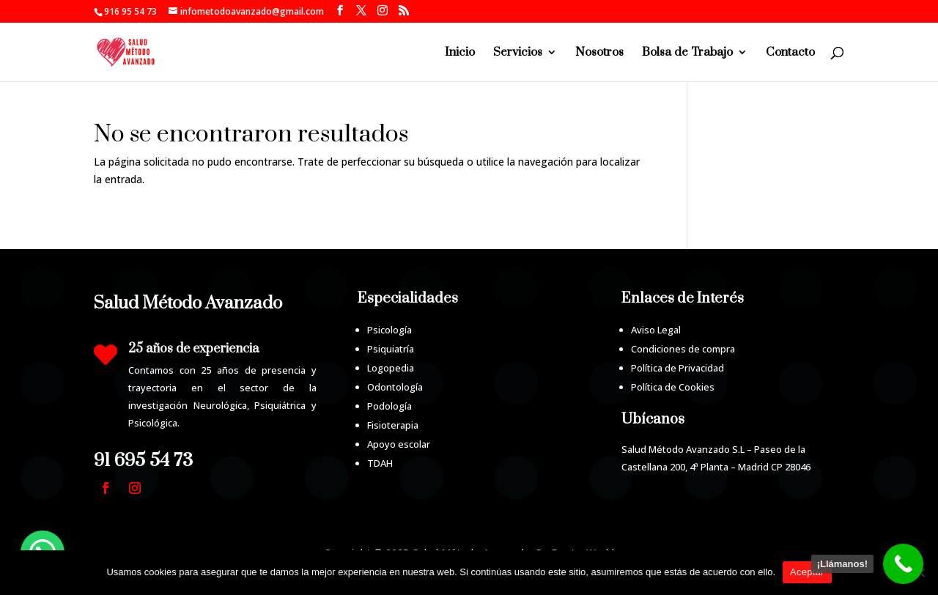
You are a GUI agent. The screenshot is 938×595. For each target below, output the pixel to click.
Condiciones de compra (683, 348)
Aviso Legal (656, 329)
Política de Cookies (672, 386)
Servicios (517, 53)
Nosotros (599, 53)
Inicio (460, 53)
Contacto (790, 53)
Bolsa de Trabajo (687, 53)
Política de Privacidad (677, 367)
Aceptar (807, 571)
